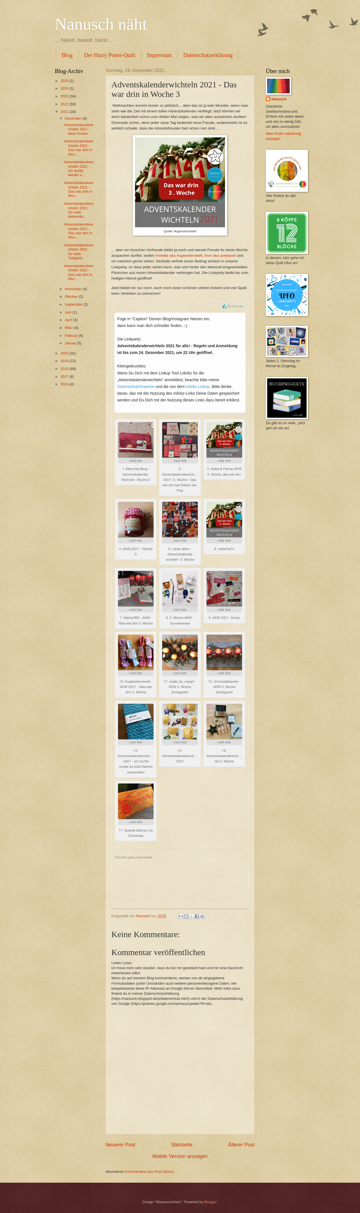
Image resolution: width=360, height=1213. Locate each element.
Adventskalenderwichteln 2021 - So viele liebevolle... (78, 210)
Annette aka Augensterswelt (178, 255)
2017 (64, 376)
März (69, 328)
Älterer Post (241, 1145)
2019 (64, 361)
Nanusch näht (101, 24)
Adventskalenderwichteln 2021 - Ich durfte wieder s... (78, 168)
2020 (64, 353)
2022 (64, 104)
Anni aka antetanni (220, 255)
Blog (67, 55)
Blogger (210, 1202)
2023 (64, 96)
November (73, 289)
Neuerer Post (120, 1145)
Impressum (159, 55)
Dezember (73, 118)
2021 (64, 112)
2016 (64, 384)
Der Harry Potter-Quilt (109, 55)
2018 (64, 369)
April (69, 320)
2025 (64, 81)
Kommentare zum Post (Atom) (149, 1171)
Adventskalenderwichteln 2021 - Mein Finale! (78, 129)
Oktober (71, 296)
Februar (71, 335)
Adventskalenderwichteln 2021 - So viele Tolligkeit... (78, 251)
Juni (68, 312)
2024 (64, 88)
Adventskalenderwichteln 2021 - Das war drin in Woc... (78, 147)
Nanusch (279, 99)
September (74, 304)
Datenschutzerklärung (208, 55)
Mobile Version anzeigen (180, 1156)
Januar (71, 343)
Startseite (181, 1145)
